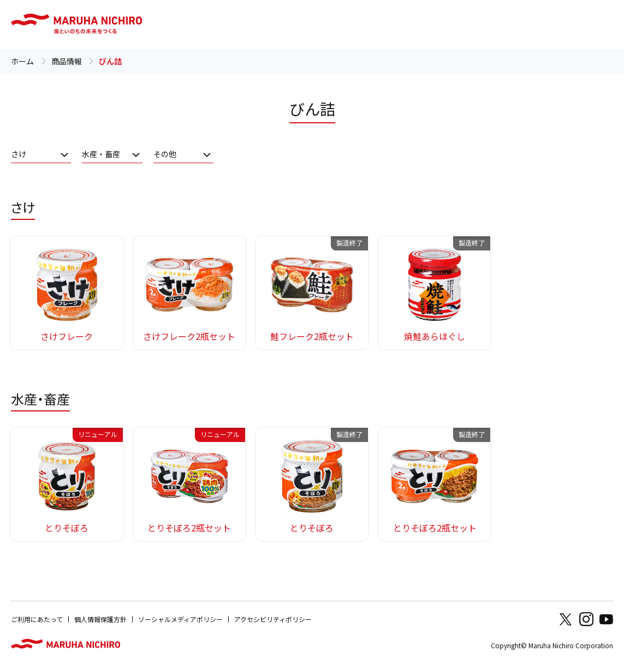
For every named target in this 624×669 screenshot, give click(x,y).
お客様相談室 (415, 24)
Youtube (606, 619)
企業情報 (543, 24)
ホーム (22, 61)
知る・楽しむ (367, 24)
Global (582, 24)
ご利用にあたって (37, 619)
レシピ (328, 24)
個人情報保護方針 (100, 619)
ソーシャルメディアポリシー (180, 619)
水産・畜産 (101, 153)
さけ (18, 153)
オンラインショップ (487, 24)
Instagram (586, 619)
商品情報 (296, 24)
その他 (164, 153)
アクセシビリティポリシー (273, 619)
